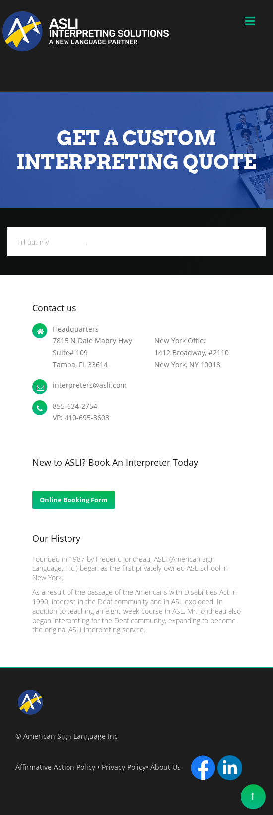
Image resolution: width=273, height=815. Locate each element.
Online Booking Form (74, 499)
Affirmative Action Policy (55, 767)
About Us (167, 767)
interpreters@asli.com (90, 385)
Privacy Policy (124, 767)
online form (68, 242)
